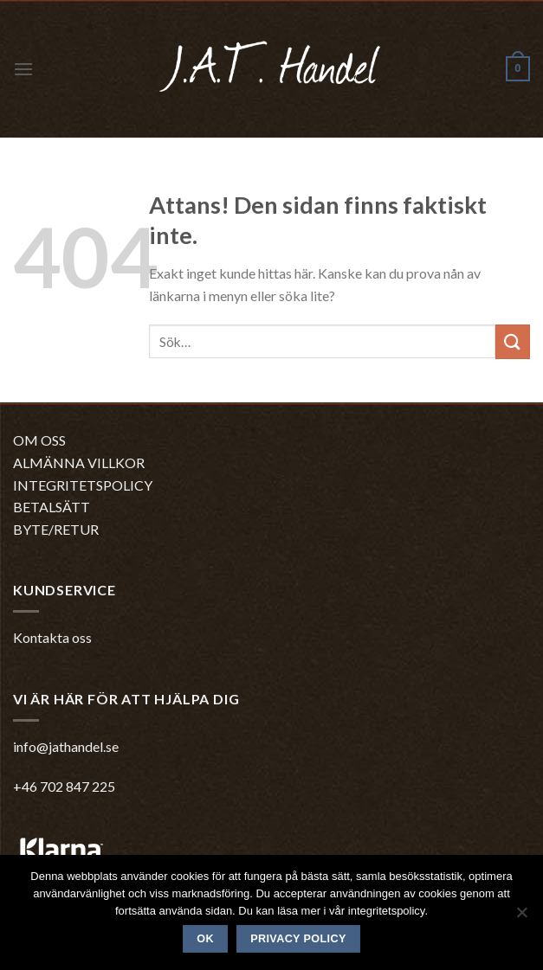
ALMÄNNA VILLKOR (79, 462)
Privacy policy (298, 939)
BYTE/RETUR (56, 529)
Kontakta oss (52, 637)
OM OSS (39, 440)
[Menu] (23, 69)
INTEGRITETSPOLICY (82, 485)
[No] (521, 917)
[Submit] (512, 341)
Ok (205, 939)
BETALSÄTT (51, 506)
